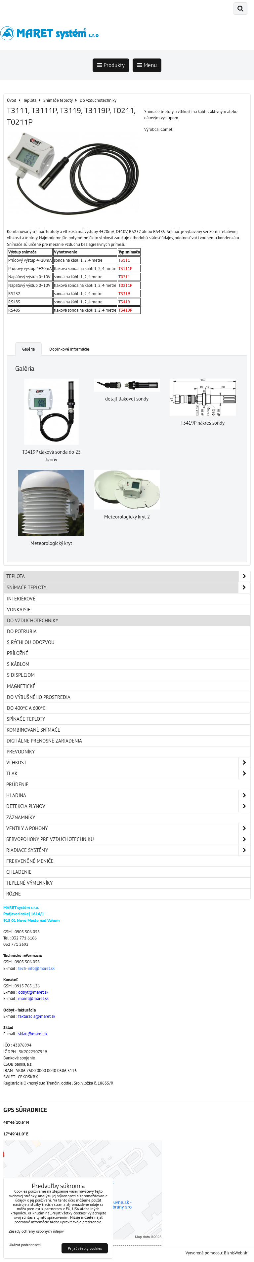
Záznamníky (20, 817)
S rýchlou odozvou (31, 642)
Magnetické (21, 686)
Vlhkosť (128, 762)
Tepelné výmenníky (29, 883)
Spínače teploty (26, 719)
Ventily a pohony (128, 828)
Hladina (128, 795)
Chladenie (18, 872)
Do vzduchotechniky (32, 620)
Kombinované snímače (33, 730)
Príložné (17, 653)
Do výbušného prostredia (38, 697)
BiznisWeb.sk (235, 1253)
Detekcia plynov (128, 806)
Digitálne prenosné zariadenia (44, 741)
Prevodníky (21, 751)
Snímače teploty (128, 587)
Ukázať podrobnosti (25, 1245)
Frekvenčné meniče (30, 861)
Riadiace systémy (128, 850)
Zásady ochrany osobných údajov (36, 1231)
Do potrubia (22, 631)
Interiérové (21, 598)
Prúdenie (17, 784)
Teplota (128, 576)
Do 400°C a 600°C (26, 708)
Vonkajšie (18, 609)
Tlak (128, 773)
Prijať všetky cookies (85, 1248)
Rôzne (13, 894)
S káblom (18, 664)
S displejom (21, 675)
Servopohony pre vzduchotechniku (128, 839)
